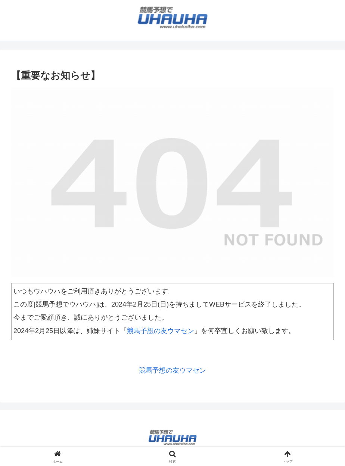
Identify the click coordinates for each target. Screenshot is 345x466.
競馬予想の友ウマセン (160, 331)
